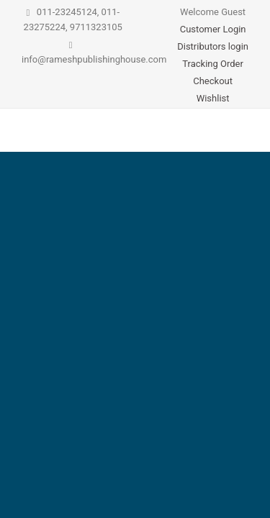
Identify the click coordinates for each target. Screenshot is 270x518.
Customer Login (213, 29)
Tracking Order (212, 63)
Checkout (213, 81)
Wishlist (213, 98)
